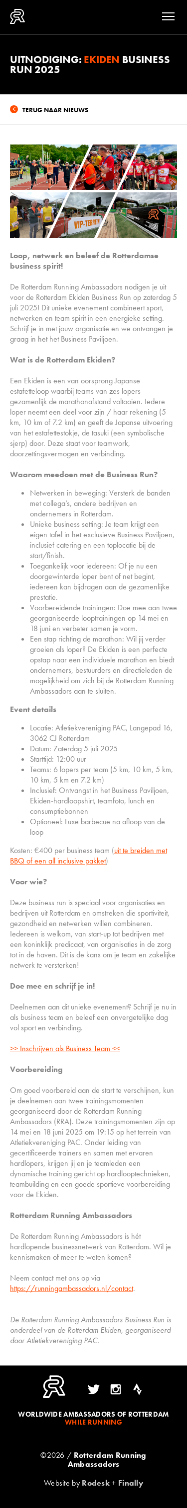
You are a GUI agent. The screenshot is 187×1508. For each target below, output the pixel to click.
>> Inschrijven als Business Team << (65, 1048)
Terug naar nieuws (55, 110)
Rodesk (96, 1483)
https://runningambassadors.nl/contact (71, 1288)
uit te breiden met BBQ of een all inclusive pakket (88, 855)
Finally (130, 1483)
